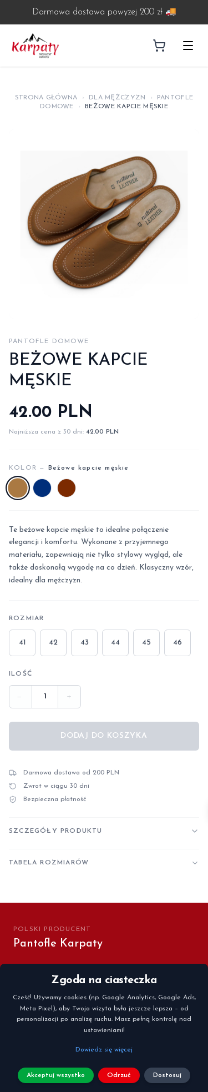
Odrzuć (119, 1075)
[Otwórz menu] (188, 45)
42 (53, 642)
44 (115, 642)
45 (146, 642)
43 (84, 642)
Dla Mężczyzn (117, 97)
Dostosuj (167, 1075)
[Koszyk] (159, 45)
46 (177, 642)
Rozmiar (26, 618)
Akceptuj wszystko (56, 1075)
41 (22, 642)
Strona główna (46, 97)
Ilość (20, 674)
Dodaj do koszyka (103, 736)
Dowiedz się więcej (104, 1049)
